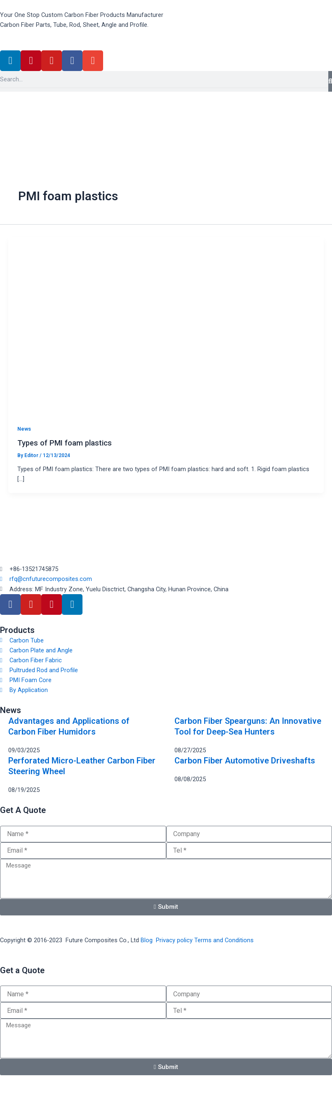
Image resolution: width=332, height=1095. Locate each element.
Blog (147, 940)
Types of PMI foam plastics (64, 442)
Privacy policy (174, 940)
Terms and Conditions (224, 940)
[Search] (330, 81)
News (24, 429)
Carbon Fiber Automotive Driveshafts (244, 761)
